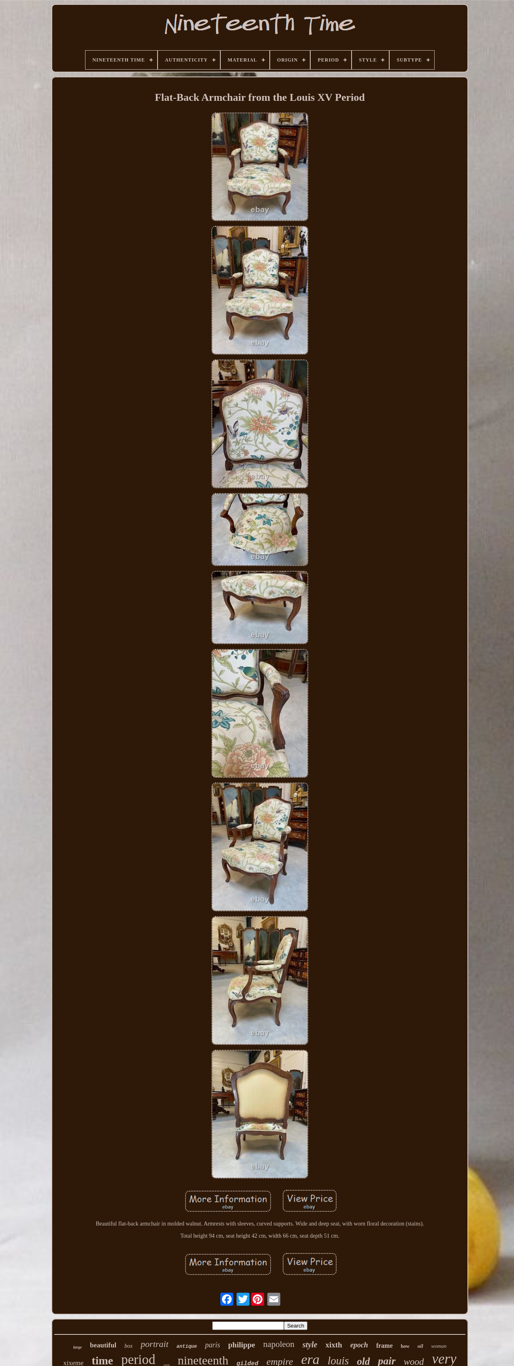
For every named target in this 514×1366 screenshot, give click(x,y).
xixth (333, 1344)
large (77, 1347)
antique (187, 1346)
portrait (154, 1344)
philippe (241, 1344)
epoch (359, 1345)
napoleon (278, 1344)
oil (420, 1346)
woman (439, 1346)
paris (212, 1345)
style (310, 1344)
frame (384, 1345)
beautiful (103, 1345)
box (128, 1346)
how (405, 1346)
